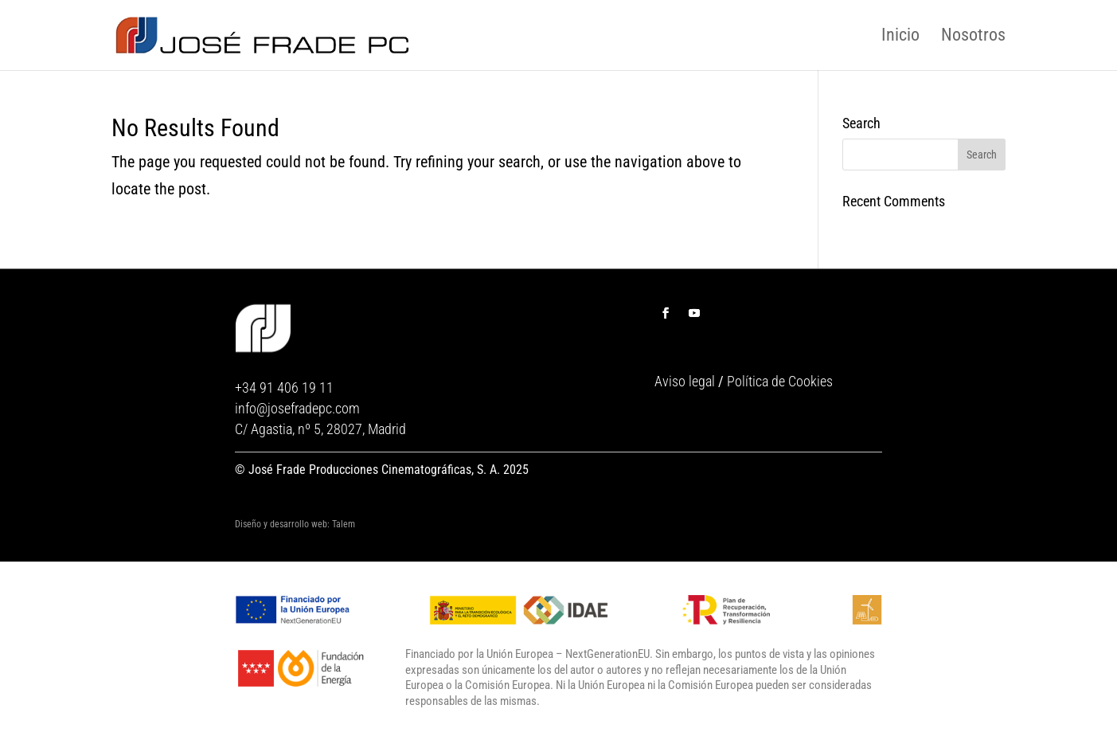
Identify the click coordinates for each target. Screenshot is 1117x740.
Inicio (900, 35)
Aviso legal (684, 381)
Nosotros (973, 35)
